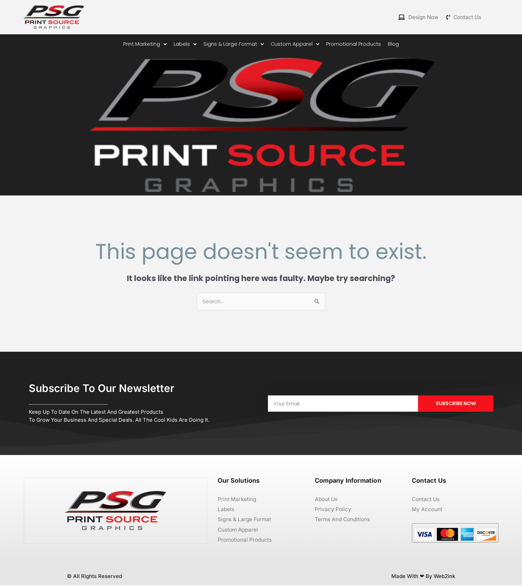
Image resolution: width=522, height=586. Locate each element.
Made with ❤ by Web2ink (423, 577)
